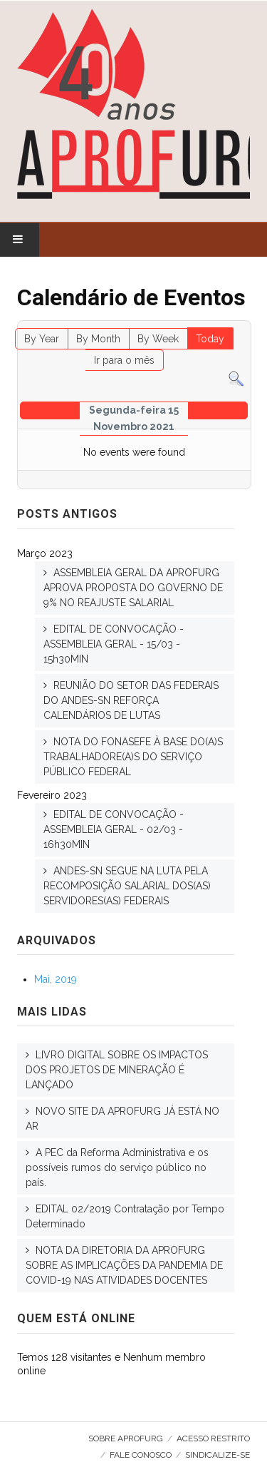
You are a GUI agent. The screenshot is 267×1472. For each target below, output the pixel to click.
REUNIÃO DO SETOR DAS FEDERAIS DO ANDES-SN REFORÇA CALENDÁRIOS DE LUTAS (131, 700)
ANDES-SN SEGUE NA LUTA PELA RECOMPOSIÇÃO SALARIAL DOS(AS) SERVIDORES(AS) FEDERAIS (127, 885)
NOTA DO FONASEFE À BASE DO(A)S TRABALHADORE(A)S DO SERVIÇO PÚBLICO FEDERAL (133, 756)
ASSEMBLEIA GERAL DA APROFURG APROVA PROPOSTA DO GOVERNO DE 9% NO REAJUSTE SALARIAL (133, 587)
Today (210, 338)
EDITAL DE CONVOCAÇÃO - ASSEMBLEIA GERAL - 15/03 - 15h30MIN (113, 644)
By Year (41, 338)
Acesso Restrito (213, 1438)
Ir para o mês (124, 360)
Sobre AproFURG (125, 1438)
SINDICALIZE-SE (217, 1455)
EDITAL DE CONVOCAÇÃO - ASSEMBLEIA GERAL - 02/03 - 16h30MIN (113, 829)
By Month (98, 338)
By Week (158, 338)
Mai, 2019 (55, 979)
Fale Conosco (141, 1455)
